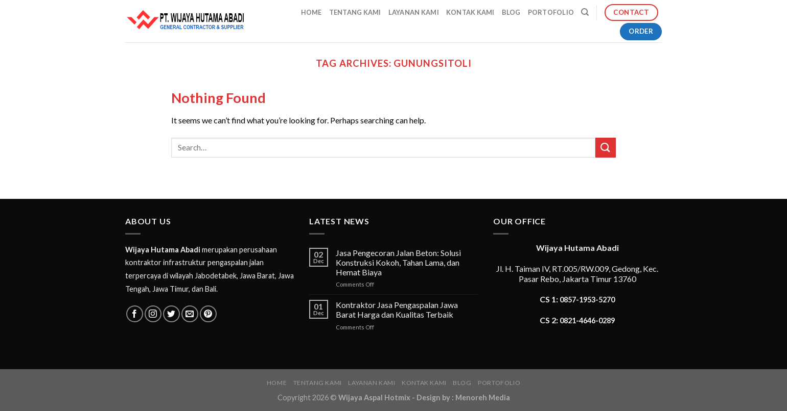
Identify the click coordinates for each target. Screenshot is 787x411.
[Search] (585, 12)
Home (311, 12)
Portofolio (551, 12)
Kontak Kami (470, 12)
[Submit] (605, 148)
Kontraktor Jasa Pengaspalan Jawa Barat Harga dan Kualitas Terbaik (397, 309)
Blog (511, 12)
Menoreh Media (482, 397)
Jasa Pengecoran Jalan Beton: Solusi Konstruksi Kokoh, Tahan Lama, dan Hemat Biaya (398, 262)
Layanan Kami (413, 12)
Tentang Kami (355, 12)
